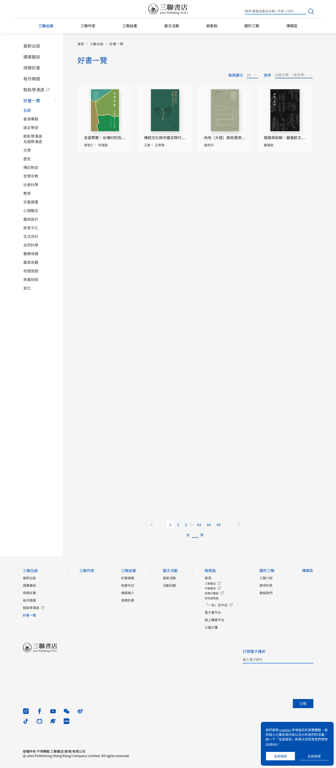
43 (199, 524)
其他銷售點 (212, 598)
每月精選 (31, 78)
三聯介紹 (266, 578)
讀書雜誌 (31, 57)
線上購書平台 (214, 619)
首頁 (80, 44)
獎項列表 (266, 585)
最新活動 (169, 578)
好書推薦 (127, 578)
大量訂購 (211, 627)
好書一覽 (31, 100)
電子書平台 (213, 612)
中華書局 (210, 588)
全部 (27, 110)
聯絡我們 (266, 592)
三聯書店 (210, 583)
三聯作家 (87, 25)
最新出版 (31, 46)
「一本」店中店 (216, 605)
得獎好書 (31, 68)
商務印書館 (212, 593)
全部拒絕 (314, 756)
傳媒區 (292, 25)
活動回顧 (169, 585)
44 (209, 524)
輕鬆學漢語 (33, 89)
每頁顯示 (235, 75)
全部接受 (280, 756)
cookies (285, 729)
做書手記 (127, 585)
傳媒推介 (127, 592)
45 (219, 524)
